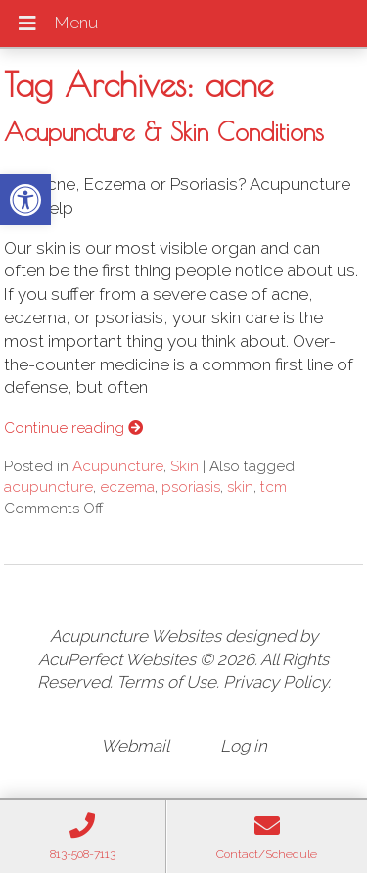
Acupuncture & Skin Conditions (164, 131)
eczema (127, 487)
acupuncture (48, 487)
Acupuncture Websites (135, 636)
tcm (273, 487)
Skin (184, 466)
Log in (243, 745)
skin (240, 487)
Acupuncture (117, 466)
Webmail (135, 745)
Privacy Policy (275, 682)
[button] (25, 199)
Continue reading (73, 428)
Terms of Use (166, 682)
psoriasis (190, 487)
